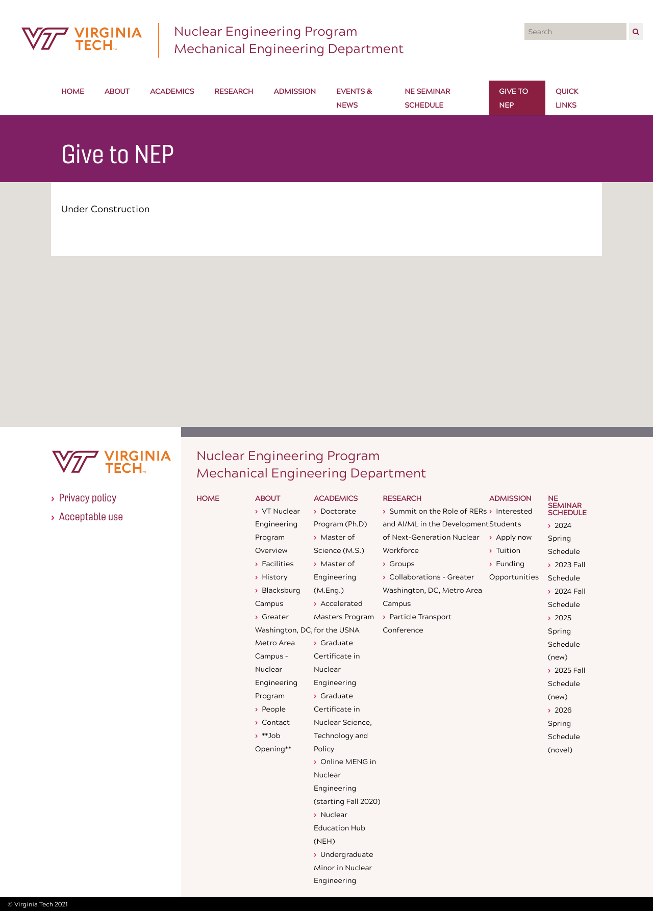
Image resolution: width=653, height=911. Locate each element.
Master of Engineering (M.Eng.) (335, 577)
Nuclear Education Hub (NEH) (339, 827)
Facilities (277, 563)
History (274, 577)
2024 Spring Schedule (564, 538)
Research (402, 499)
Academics (336, 499)
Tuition (508, 550)
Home (207, 499)
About (267, 499)
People (274, 709)
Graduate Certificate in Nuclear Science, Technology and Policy (343, 722)
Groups (401, 563)
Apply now (514, 537)
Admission (510, 499)
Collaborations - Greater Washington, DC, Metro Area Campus (432, 590)
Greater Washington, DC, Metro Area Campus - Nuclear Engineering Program (284, 656)
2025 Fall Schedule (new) (567, 683)
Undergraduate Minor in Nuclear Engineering (343, 867)
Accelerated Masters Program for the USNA (344, 616)
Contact (276, 722)
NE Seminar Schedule (567, 506)
